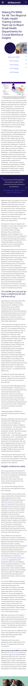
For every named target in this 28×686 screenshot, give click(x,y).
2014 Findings (14, 72)
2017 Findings (14, 68)
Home (2, 6)
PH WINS (15, 6)
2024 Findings (14, 61)
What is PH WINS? (14, 57)
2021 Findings (22, 6)
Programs (8, 6)
